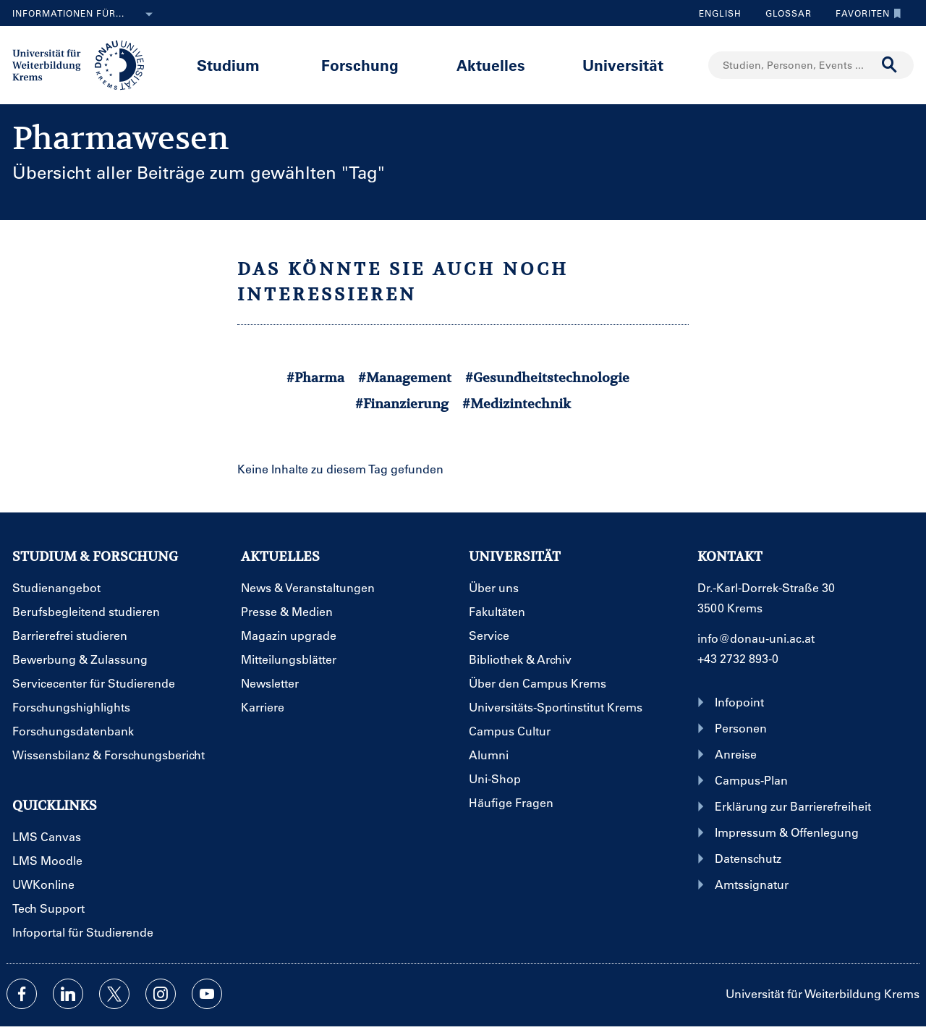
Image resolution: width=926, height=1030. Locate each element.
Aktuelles (490, 65)
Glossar (783, 13)
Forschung (360, 65)
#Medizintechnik (516, 403)
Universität (622, 65)
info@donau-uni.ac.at (756, 638)
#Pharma (315, 377)
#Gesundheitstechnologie (547, 377)
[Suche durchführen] (890, 65)
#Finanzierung (402, 403)
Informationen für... (85, 14)
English (720, 13)
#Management (404, 377)
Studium (228, 65)
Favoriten (865, 13)
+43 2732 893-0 (737, 658)
